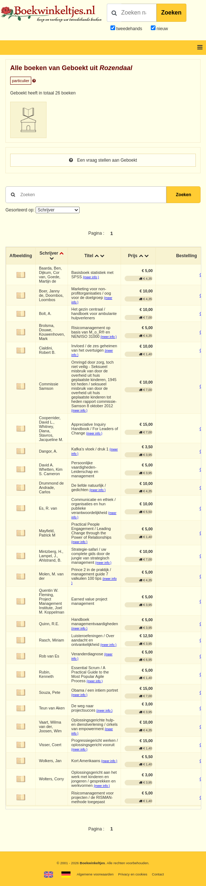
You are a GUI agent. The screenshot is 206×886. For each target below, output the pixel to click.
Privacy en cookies (132, 874)
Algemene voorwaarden (95, 874)
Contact (158, 874)
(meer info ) (91, 277)
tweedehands (129, 28)
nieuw (161, 28)
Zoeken (171, 12)
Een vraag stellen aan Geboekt (103, 160)
